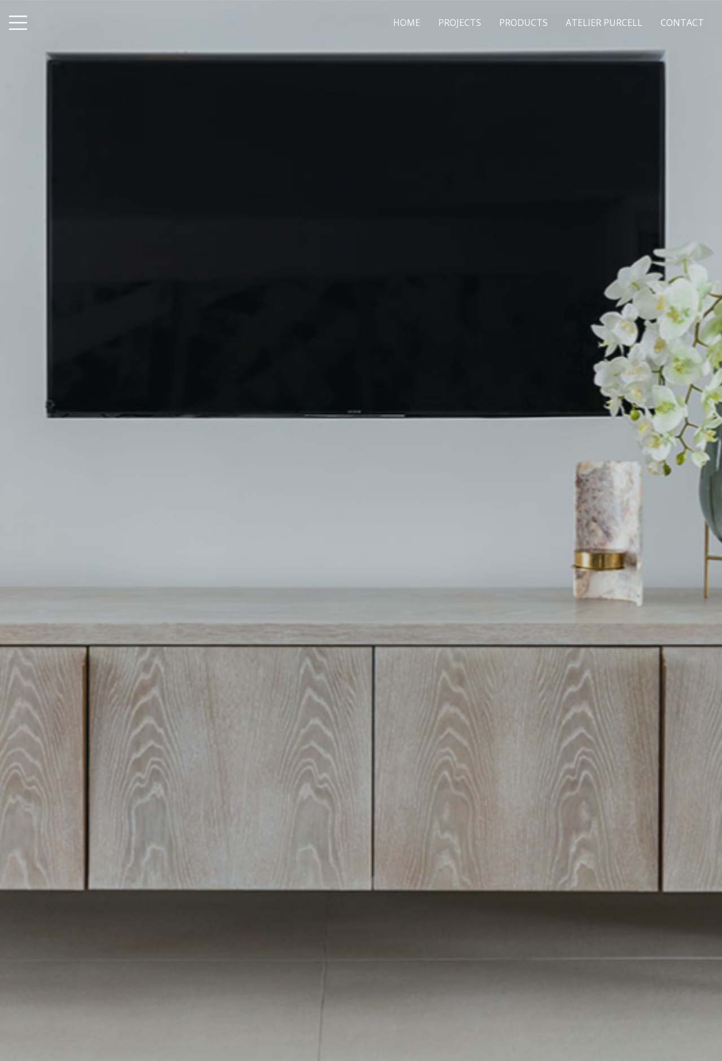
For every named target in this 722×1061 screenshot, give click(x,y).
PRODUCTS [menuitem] (523, 22)
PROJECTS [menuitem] (459, 22)
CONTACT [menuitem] (682, 22)
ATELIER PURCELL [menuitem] (604, 22)
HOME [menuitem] (406, 22)
